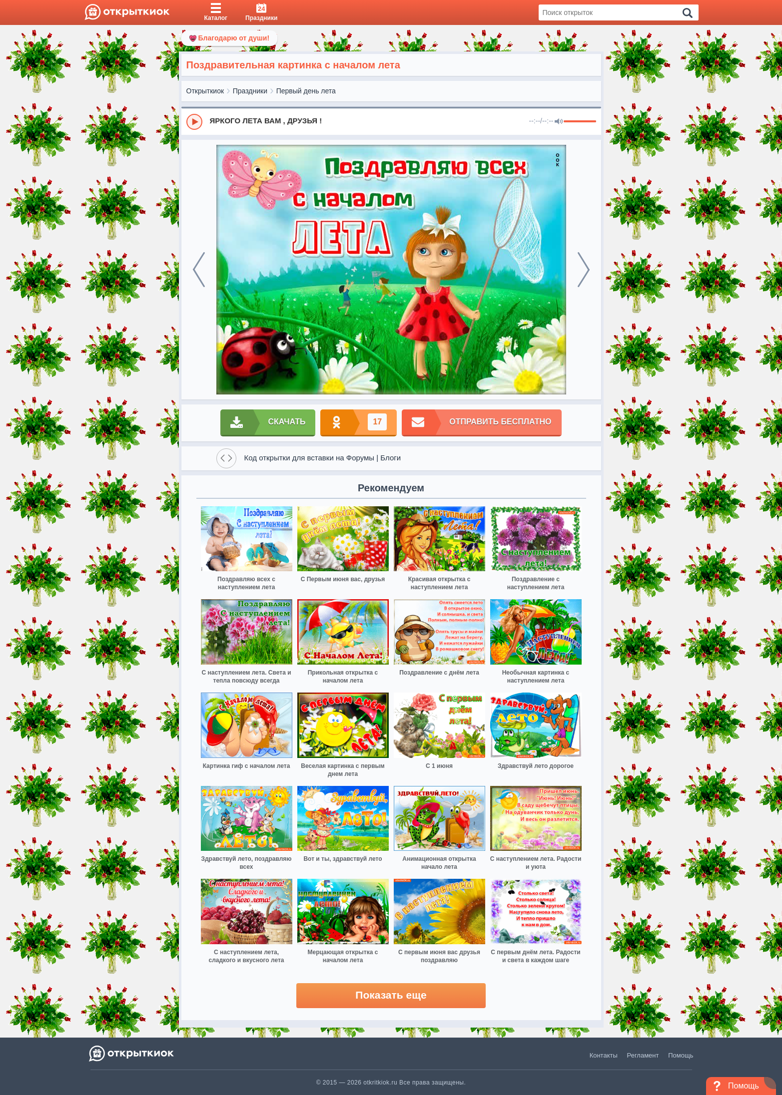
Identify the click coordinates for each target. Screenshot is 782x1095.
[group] (391, 121)
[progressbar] (580, 121)
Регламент (643, 1055)
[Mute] (559, 122)
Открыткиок (205, 91)
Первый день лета (306, 91)
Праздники (250, 91)
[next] (584, 269)
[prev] (199, 269)
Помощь (680, 1055)
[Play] (194, 122)
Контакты (604, 1055)
